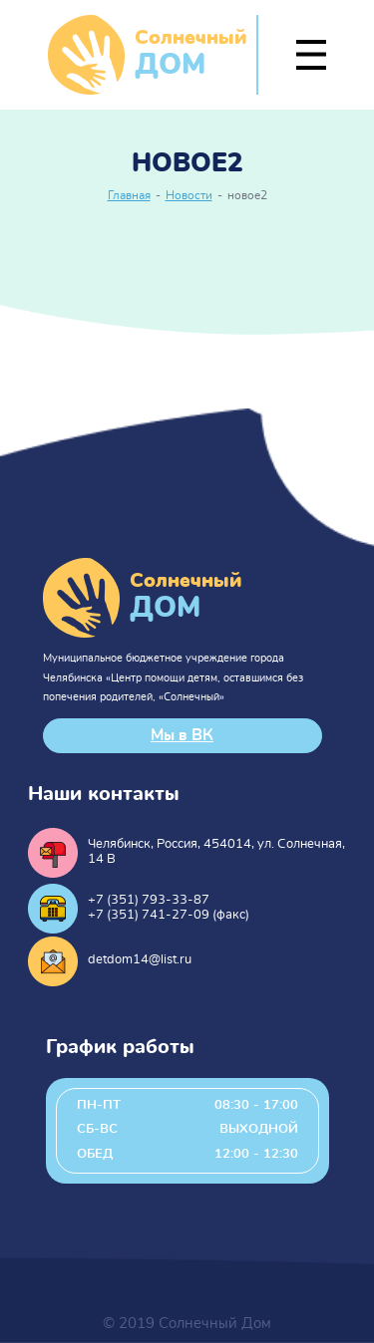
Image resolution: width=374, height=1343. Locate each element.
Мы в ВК (182, 735)
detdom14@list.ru (139, 959)
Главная (129, 195)
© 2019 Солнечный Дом (187, 1323)
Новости (189, 195)
